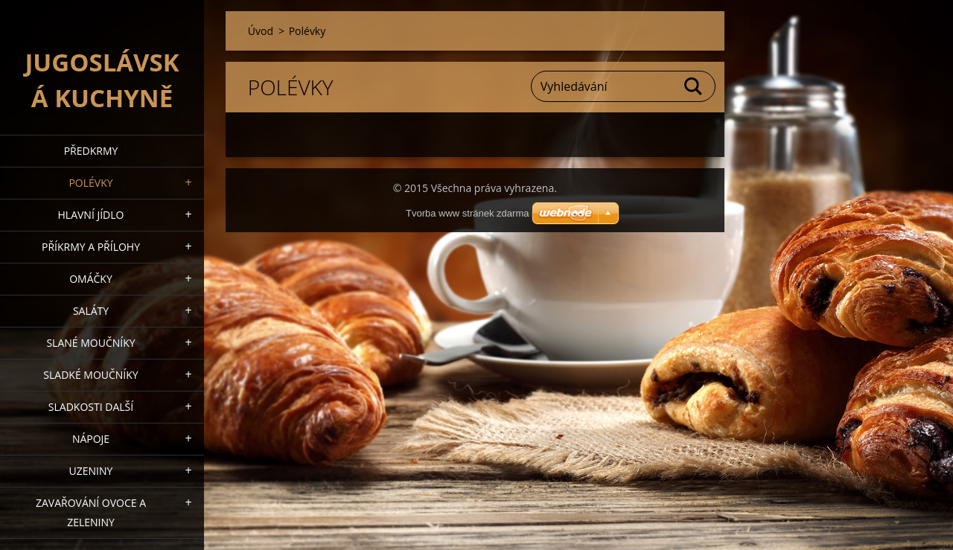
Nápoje (90, 439)
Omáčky (90, 279)
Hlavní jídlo (91, 215)
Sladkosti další (90, 407)
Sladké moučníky (90, 375)
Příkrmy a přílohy (91, 247)
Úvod (260, 31)
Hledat (694, 86)
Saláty (91, 311)
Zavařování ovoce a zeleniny (91, 512)
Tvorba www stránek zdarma (467, 213)
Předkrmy (91, 151)
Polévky (90, 183)
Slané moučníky (90, 343)
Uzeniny (91, 471)
